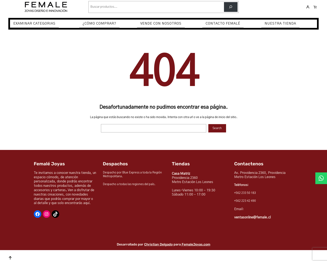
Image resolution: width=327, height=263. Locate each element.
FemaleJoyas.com (196, 244)
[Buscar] (231, 7)
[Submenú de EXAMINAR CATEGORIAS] (61, 24)
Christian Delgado (158, 244)
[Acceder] (307, 7)
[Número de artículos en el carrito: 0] (315, 7)
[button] (321, 178)
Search (217, 128)
